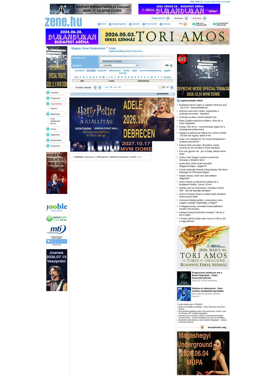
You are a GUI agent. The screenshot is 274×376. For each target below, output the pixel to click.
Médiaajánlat (102, 157)
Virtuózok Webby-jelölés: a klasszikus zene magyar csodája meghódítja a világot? (200, 201)
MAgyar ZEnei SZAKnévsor (131, 51)
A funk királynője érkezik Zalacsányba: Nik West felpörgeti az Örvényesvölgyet (203, 170)
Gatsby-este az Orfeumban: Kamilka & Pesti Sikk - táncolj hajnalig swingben (201, 189)
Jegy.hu (54, 108)
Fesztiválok (149, 24)
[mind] (122, 73)
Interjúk (165, 24)
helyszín (102, 70)
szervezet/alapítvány (151, 70)
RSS (182, 24)
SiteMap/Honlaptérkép (119, 157)
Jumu (139, 157)
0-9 (76, 77)
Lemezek (55, 93)
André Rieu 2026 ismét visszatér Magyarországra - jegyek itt (195, 164)
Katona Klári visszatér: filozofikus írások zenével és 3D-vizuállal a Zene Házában (199, 146)
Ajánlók (134, 24)
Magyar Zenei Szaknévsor (88, 48)
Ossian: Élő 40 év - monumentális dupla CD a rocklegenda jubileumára (202, 128)
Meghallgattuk (117, 24)
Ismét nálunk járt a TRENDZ (191, 304)
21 (107, 87)
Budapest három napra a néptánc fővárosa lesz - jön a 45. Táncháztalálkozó (203, 106)
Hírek (102, 24)
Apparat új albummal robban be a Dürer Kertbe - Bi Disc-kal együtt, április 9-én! (202, 134)
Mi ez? (53, 123)
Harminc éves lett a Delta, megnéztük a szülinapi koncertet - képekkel (199, 112)
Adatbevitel (55, 121)
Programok (55, 98)
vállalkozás (115, 70)
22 (111, 87)
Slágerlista (55, 135)
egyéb (167, 70)
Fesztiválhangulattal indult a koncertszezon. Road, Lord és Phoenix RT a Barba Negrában (202, 312)
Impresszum (90, 157)
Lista (53, 119)
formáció (80, 70)
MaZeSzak (55, 114)
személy (91, 70)
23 (115, 87)
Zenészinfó (55, 146)
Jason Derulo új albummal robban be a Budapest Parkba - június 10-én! (198, 183)
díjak (134, 70)
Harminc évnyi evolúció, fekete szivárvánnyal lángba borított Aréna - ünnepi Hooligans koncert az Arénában (202, 316)
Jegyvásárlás (56, 104)
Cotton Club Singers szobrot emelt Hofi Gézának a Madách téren (198, 158)
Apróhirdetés (56, 140)
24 (119, 87)
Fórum (53, 129)
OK (169, 65)
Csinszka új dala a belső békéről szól (197, 117)
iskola (126, 70)
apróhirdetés (164, 94)
